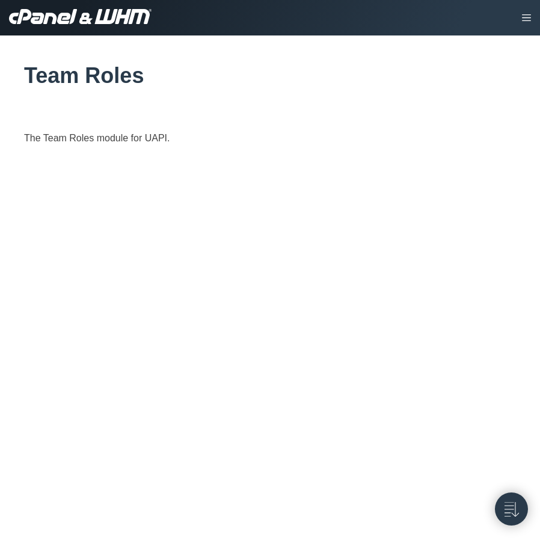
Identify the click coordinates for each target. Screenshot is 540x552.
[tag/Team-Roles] (17, 76)
